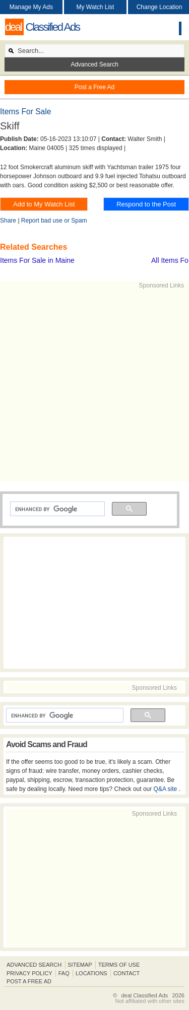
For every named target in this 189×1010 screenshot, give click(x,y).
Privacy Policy (29, 973)
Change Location (159, 7)
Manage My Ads (31, 7)
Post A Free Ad (29, 981)
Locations (91, 973)
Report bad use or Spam (54, 220)
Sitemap (80, 965)
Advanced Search (94, 64)
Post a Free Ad (94, 87)
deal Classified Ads (144, 995)
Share (8, 220)
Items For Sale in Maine (37, 260)
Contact (126, 973)
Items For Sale (25, 111)
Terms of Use (119, 965)
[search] (56, 509)
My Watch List (95, 7)
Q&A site (166, 788)
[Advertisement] (94, 384)
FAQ (64, 973)
